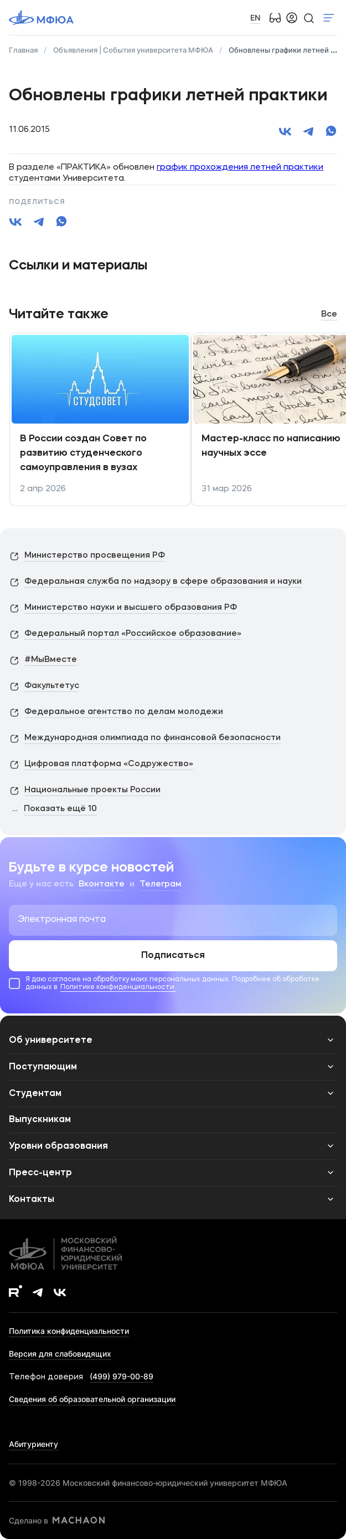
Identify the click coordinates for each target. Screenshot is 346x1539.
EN (255, 17)
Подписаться (173, 955)
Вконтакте (102, 884)
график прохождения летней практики (240, 168)
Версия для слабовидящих (60, 1353)
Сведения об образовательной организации (92, 1399)
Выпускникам (40, 1119)
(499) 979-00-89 (121, 1376)
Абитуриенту (33, 1444)
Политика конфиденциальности (69, 1331)
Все (329, 314)
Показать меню (328, 17)
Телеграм (161, 884)
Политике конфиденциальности (118, 987)
